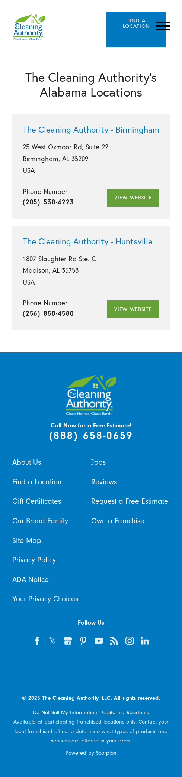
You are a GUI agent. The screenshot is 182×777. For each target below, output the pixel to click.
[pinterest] (83, 641)
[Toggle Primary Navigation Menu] (163, 26)
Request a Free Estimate (129, 501)
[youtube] (99, 641)
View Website (133, 197)
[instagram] (129, 641)
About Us (26, 462)
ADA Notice (30, 579)
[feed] (114, 641)
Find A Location (136, 23)
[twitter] (52, 641)
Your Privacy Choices (45, 599)
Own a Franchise (117, 521)
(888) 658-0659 (91, 435)
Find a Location (36, 482)
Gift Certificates (36, 501)
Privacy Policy (34, 560)
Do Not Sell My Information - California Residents (91, 712)
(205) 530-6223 (48, 202)
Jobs (98, 462)
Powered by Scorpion (91, 753)
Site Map (26, 540)
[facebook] (37, 641)
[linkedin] (145, 641)
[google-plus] (68, 641)
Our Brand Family (40, 521)
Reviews (104, 482)
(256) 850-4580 (48, 313)
